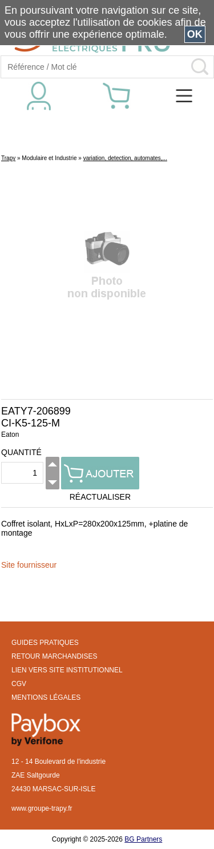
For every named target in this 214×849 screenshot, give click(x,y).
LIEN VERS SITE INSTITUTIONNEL (67, 670)
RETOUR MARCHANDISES (54, 656)
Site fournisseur (28, 564)
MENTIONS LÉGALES (45, 697)
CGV (18, 684)
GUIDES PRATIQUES (45, 643)
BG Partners (143, 839)
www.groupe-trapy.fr (41, 808)
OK (195, 34)
